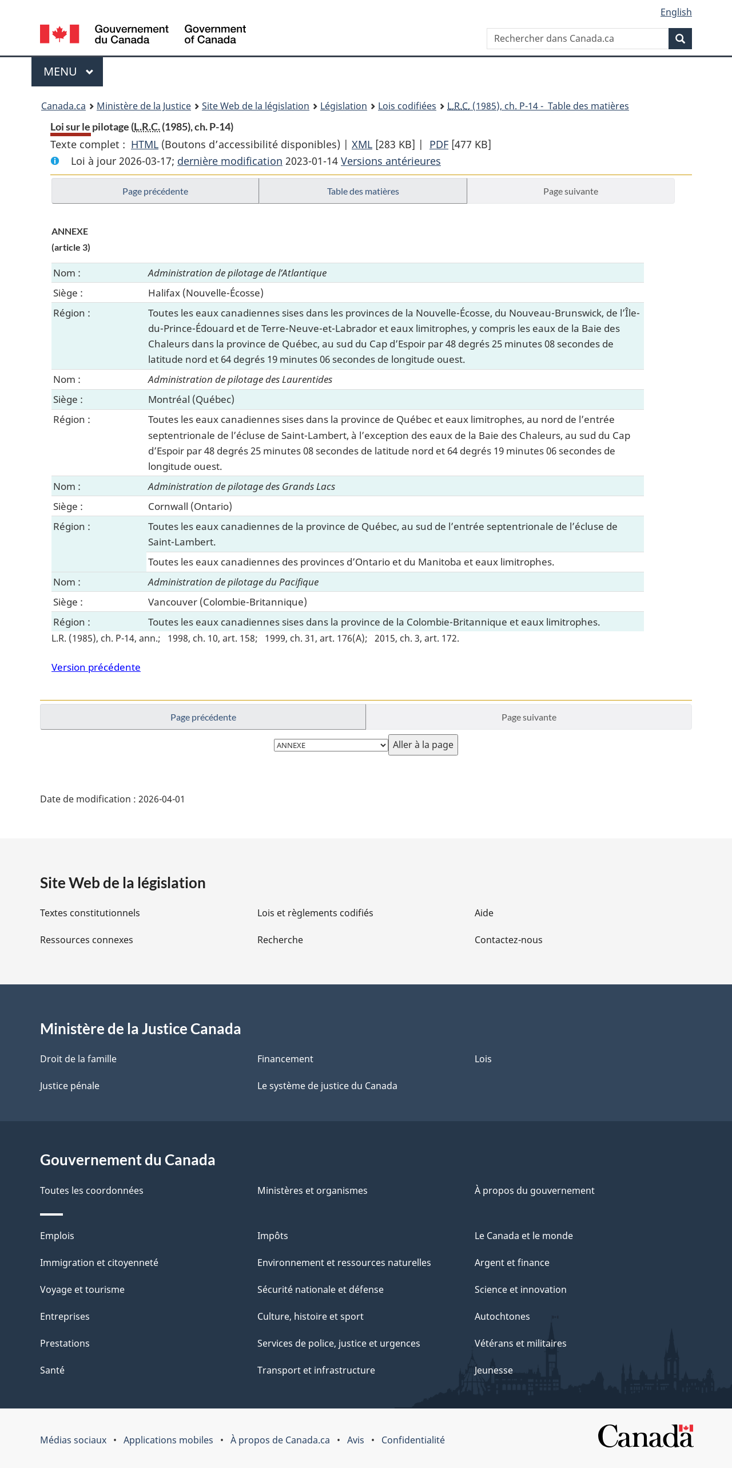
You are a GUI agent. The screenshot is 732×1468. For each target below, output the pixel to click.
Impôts (272, 1235)
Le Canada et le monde (524, 1235)
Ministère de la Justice (144, 106)
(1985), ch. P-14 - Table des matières (538, 106)
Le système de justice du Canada (327, 1085)
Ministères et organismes (312, 1190)
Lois (483, 1058)
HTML (144, 144)
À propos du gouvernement (535, 1190)
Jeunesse (494, 1370)
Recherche (280, 939)
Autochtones (502, 1316)
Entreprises (65, 1316)
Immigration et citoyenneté (99, 1262)
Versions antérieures (391, 161)
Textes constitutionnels (90, 913)
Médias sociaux (73, 1440)
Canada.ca (63, 106)
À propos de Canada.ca (280, 1440)
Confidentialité (413, 1440)
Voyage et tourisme (82, 1289)
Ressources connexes (86, 939)
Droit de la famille (78, 1058)
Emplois (57, 1235)
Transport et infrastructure (316, 1370)
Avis (355, 1440)
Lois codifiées (407, 106)
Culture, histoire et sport (310, 1316)
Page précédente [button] (155, 190)
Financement (285, 1058)
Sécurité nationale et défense (320, 1289)
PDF (438, 144)
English (676, 12)
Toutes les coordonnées (92, 1190)
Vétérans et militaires (521, 1343)
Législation (343, 106)
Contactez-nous (509, 939)
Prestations (65, 1343)
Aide (484, 913)
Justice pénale (70, 1085)
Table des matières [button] (363, 190)
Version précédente (96, 667)
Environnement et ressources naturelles (344, 1262)
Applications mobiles (168, 1440)
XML (362, 144)
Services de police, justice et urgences (338, 1343)
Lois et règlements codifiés (315, 913)
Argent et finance (512, 1262)
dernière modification (230, 161)
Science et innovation (521, 1289)
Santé (52, 1370)
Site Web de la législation (255, 106)
